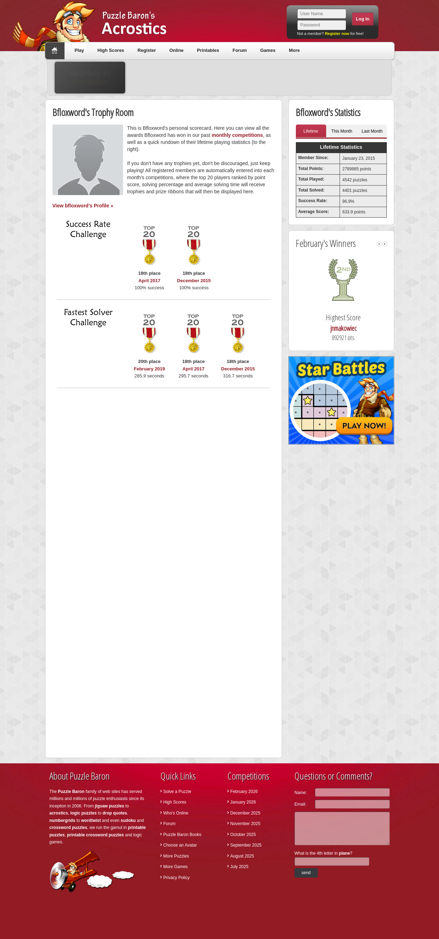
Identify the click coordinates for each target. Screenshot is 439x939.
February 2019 (149, 368)
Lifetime (310, 131)
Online (176, 50)
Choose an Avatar (180, 845)
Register (147, 50)
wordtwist (91, 820)
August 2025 (242, 856)
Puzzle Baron (71, 791)
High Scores (110, 50)
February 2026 (244, 791)
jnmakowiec (381, 328)
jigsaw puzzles (109, 806)
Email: (300, 804)
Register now (337, 33)
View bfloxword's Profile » (83, 205)
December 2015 (194, 280)
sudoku (128, 820)
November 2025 (245, 823)
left (379, 244)
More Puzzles (176, 856)
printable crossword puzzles (95, 834)
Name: (300, 792)
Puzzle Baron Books (182, 834)
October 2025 (243, 834)
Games (267, 50)
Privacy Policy (176, 877)
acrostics (58, 813)
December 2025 (245, 813)
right (384, 244)
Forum (239, 50)
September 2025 (246, 845)
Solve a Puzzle (177, 791)
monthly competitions (237, 135)
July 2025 (239, 866)
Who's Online (175, 813)
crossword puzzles (68, 827)
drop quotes (115, 813)
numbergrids (62, 820)
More (294, 50)
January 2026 (243, 802)
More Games (175, 866)
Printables (208, 50)
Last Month (372, 131)
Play (79, 50)
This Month (341, 131)
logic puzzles (83, 813)
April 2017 (149, 280)
